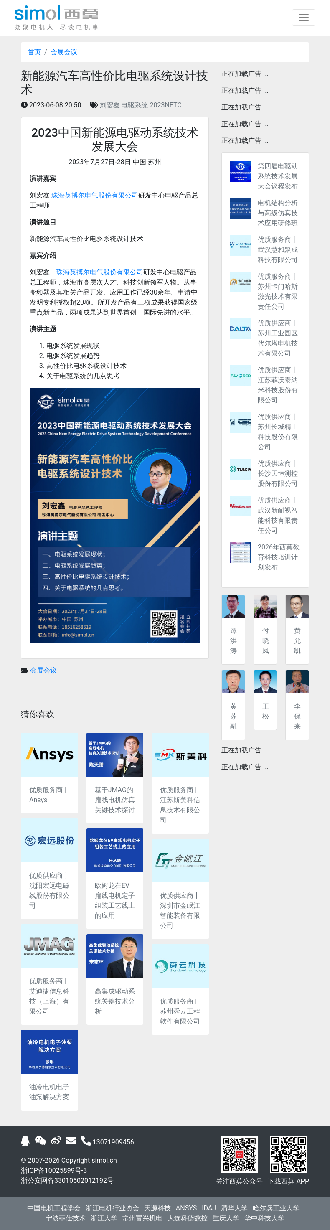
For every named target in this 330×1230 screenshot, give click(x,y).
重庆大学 (226, 1218)
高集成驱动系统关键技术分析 (115, 1001)
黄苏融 (233, 716)
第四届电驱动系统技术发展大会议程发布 (278, 176)
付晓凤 (265, 641)
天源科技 (157, 1208)
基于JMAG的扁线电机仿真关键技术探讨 (115, 800)
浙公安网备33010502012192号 (67, 1180)
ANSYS (186, 1208)
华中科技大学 (264, 1218)
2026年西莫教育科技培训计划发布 (279, 557)
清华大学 (234, 1208)
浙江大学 (104, 1218)
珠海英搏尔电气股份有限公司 (94, 195)
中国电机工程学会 (54, 1208)
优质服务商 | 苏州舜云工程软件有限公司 (180, 1011)
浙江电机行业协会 (112, 1208)
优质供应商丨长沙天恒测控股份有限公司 (278, 474)
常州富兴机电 (142, 1218)
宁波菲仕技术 (66, 1218)
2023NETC (165, 105)
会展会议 (64, 52)
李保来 (297, 716)
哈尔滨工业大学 (276, 1208)
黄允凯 (297, 641)
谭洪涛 (233, 641)
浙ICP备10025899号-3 (54, 1170)
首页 (34, 52)
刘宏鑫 (110, 105)
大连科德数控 (188, 1218)
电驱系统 (134, 105)
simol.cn (104, 1160)
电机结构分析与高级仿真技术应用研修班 (278, 213)
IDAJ (209, 1208)
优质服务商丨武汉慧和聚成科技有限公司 (278, 250)
